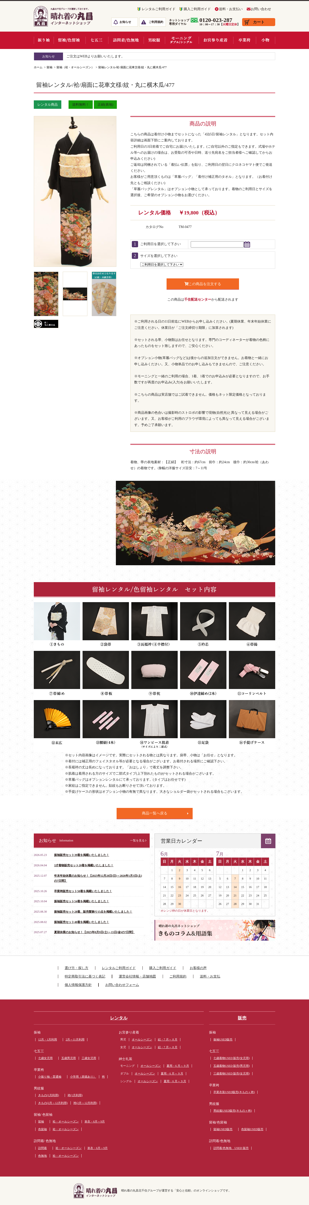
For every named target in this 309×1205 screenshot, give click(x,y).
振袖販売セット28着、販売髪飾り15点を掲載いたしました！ (93, 911)
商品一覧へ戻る (154, 813)
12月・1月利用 (47, 1039)
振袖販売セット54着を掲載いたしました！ (81, 901)
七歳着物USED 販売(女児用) (231, 1058)
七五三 (39, 1051)
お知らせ (125, 22)
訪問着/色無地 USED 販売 (231, 1148)
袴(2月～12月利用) (85, 1103)
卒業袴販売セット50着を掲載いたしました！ (83, 891)
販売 (242, 1018)
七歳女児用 (45, 1058)
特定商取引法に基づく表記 (85, 976)
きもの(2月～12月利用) (53, 1103)
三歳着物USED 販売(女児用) (231, 1073)
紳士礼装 (125, 1059)
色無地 (42, 1155)
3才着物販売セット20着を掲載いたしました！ (83, 865)
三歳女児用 (89, 1058)
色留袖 (42, 1129)
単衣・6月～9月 (94, 1121)
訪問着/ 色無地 (45, 1141)
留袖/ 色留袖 (43, 1114)
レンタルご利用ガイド (159, 9)
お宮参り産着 (129, 1032)
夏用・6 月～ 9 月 (178, 1065)
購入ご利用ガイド (197, 9)
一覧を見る (137, 840)
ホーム (38, 67)
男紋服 (39, 1088)
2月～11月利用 (75, 1039)
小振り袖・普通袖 (49, 1076)
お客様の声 (198, 968)
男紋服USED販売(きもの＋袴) (232, 1110)
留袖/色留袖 (218, 1122)
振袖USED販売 (222, 1039)
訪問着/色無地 (219, 1141)
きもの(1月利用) (48, 1095)
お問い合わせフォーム (122, 985)
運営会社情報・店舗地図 (137, 976)
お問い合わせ (261, 9)
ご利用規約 (156, 22)
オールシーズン (142, 1039)
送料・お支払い (231, 9)
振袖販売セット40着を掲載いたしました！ (81, 922)
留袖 (49, 67)
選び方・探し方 (76, 968)
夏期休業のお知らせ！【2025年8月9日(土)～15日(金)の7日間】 (94, 932)
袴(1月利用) (75, 1095)
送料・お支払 (210, 976)
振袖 (37, 1032)
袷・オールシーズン (66, 1121)
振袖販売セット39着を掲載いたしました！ (81, 855)
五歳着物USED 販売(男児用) (231, 1065)
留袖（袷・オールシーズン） (75, 67)
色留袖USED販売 (252, 1129)
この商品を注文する (202, 284)
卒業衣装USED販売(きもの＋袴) (234, 1092)
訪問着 (42, 1148)
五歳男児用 (68, 1058)
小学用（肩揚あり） (83, 1076)
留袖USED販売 (222, 1129)
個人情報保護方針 (78, 985)
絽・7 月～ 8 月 (167, 1039)
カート (259, 22)
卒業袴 (39, 1070)
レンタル (118, 1018)
